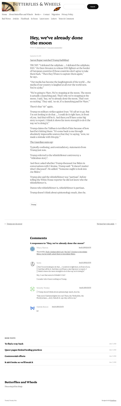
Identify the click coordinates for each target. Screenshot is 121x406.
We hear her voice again (105, 223)
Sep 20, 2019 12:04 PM (85, 247)
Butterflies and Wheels (21, 382)
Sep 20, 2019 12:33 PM (85, 262)
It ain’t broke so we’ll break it (19, 362)
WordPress (113, 400)
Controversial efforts (15, 356)
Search (92, 7)
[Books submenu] (40, 14)
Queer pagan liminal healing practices (23, 350)
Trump (33, 204)
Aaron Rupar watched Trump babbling (49, 60)
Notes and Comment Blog (54, 48)
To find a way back (14, 344)
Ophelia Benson (41, 48)
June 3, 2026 (112, 344)
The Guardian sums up (41, 142)
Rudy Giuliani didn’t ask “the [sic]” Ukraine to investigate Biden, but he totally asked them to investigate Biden (62, 252)
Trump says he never (14, 223)
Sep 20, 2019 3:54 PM (58, 306)
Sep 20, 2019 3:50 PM (85, 287)
